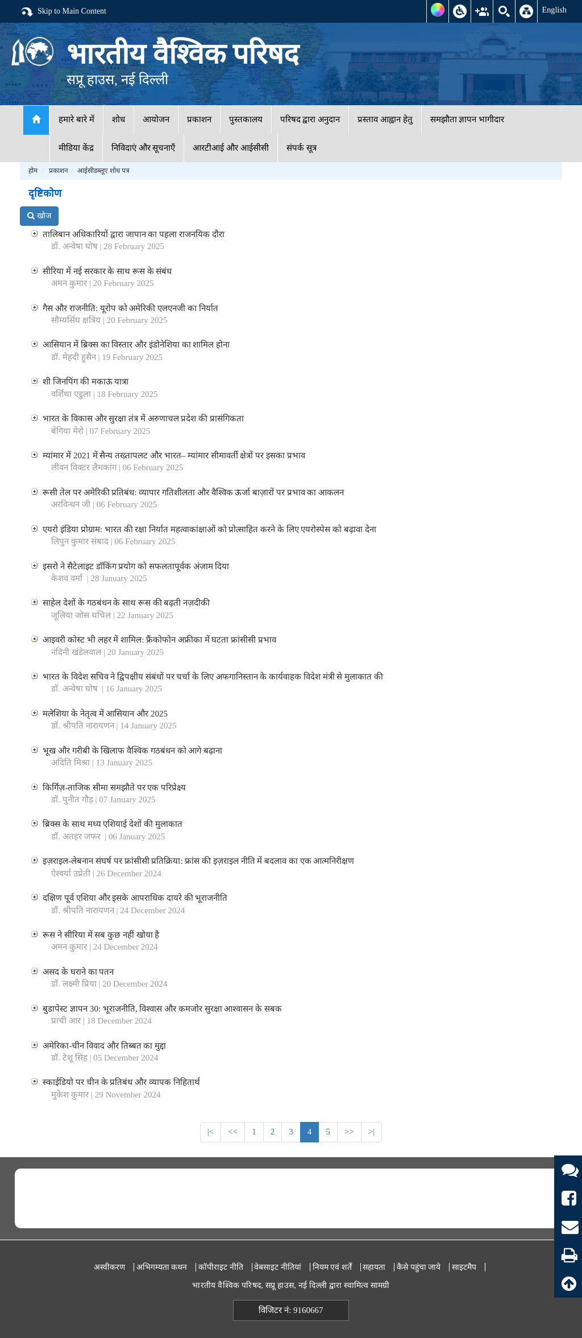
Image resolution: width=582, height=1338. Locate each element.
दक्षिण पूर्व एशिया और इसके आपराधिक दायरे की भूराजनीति (135, 897)
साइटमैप (464, 1267)
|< (210, 1131)
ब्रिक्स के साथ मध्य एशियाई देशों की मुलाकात (112, 824)
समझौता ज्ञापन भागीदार (467, 119)
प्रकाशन (199, 119)
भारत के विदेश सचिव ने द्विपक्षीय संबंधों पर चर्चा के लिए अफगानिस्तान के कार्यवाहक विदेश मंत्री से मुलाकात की (213, 676)
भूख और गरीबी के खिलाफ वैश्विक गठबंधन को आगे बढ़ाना (132, 750)
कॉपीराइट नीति (220, 1267)
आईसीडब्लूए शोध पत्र (103, 171)
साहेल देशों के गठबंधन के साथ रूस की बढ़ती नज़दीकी (126, 602)
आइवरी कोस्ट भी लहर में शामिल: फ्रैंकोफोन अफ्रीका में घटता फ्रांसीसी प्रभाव (159, 639)
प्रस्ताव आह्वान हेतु (385, 119)
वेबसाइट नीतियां (277, 1267)
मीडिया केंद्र (76, 147)
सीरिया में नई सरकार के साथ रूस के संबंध (107, 271)
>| (371, 1131)
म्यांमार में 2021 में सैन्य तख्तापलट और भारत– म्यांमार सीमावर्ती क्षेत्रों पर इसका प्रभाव (174, 455)
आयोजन (156, 119)
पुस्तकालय (246, 119)
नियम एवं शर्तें (332, 1267)
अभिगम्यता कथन (162, 1267)
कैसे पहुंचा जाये (418, 1267)
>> (349, 1131)
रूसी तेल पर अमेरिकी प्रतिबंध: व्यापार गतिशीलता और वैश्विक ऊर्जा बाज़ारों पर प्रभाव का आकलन (193, 492)
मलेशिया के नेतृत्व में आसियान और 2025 (105, 713)
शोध (118, 119)
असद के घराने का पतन (78, 971)
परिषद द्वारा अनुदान (310, 119)
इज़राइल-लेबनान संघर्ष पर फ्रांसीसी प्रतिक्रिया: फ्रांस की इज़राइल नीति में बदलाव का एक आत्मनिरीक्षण (198, 860)
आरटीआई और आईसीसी (231, 147)
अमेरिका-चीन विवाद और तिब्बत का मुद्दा (104, 1045)
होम (33, 171)
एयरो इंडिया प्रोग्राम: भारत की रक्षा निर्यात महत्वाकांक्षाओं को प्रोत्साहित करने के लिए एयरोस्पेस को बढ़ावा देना (209, 529)
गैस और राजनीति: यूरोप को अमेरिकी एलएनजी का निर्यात (130, 308)
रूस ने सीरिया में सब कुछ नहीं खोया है (101, 934)
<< (233, 1131)
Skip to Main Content (63, 12)
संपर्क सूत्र (301, 147)
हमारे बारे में (76, 119)
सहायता (374, 1267)
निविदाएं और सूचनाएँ (143, 147)
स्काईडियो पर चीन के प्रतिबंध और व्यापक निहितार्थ (121, 1082)
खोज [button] (39, 216)
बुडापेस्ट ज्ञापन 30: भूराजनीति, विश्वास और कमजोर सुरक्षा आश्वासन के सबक (162, 1008)
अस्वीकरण (109, 1267)
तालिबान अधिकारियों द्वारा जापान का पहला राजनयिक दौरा (133, 234)
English (554, 9)
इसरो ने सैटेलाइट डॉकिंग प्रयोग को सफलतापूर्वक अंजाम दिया (136, 566)
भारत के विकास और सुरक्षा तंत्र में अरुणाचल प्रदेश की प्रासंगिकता (143, 418)
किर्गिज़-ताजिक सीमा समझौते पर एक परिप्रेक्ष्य (114, 787)
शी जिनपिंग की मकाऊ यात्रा (85, 381)
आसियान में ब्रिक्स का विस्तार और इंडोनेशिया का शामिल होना (136, 344)
